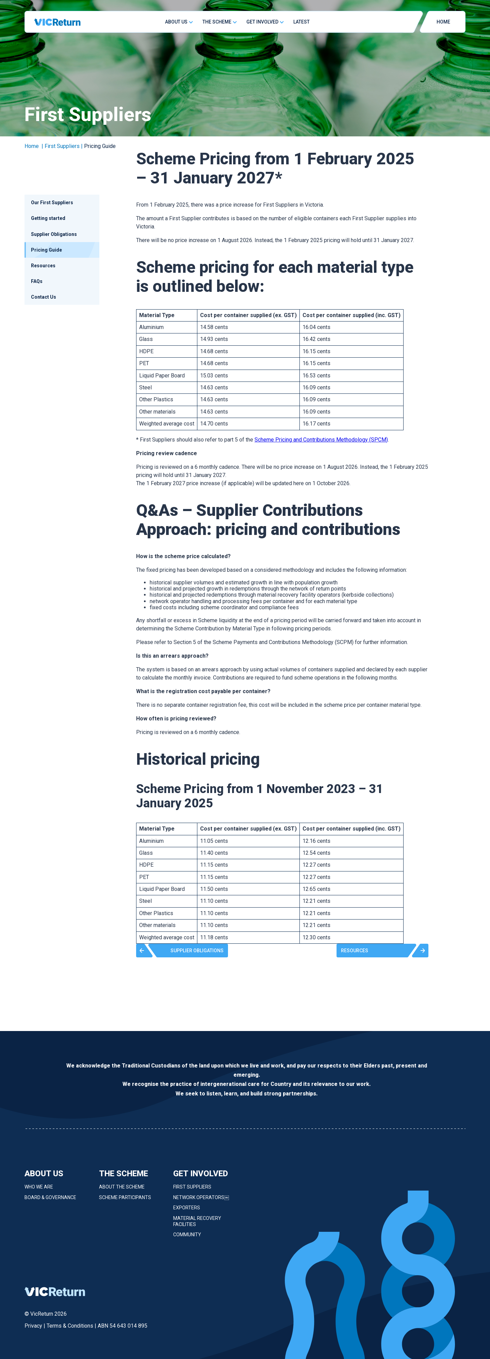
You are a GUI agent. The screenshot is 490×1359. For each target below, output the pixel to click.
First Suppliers (192, 1191)
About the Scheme (122, 1191)
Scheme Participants (125, 1201)
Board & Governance (50, 1201)
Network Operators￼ (201, 1201)
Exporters (186, 1212)
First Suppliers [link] (62, 146)
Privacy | (35, 1326)
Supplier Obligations (54, 234)
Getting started (48, 218)
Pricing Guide (46, 250)
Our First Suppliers (52, 202)
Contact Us (43, 297)
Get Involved (262, 22)
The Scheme (216, 22)
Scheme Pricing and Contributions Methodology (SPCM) (321, 439)
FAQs (37, 281)
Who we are (38, 1191)
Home (31, 146)
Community (187, 1239)
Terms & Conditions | (72, 1326)
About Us (176, 22)
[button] (182, 950)
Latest (301, 22)
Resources (43, 265)
